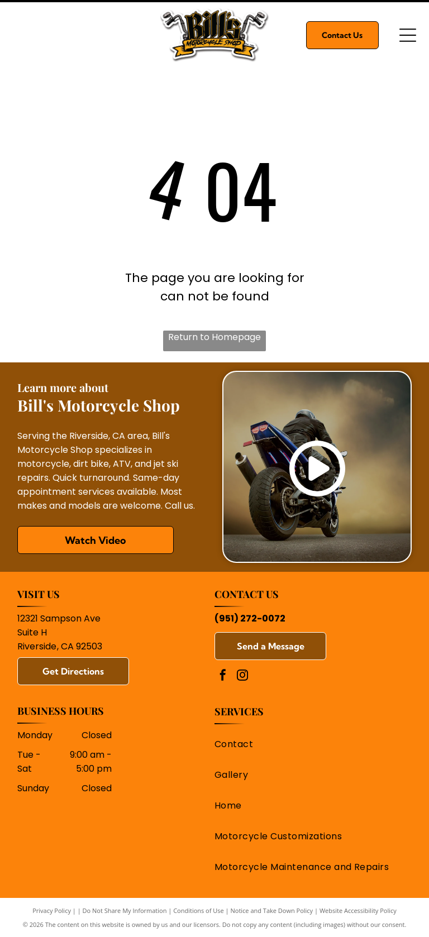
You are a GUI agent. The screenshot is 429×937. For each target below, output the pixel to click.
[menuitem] (309, 744)
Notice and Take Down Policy (272, 910)
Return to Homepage (214, 337)
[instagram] (242, 676)
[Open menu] (407, 35)
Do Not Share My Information (125, 910)
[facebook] (222, 676)
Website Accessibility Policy (358, 910)
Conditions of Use (198, 910)
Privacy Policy (51, 910)
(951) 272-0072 (249, 618)
